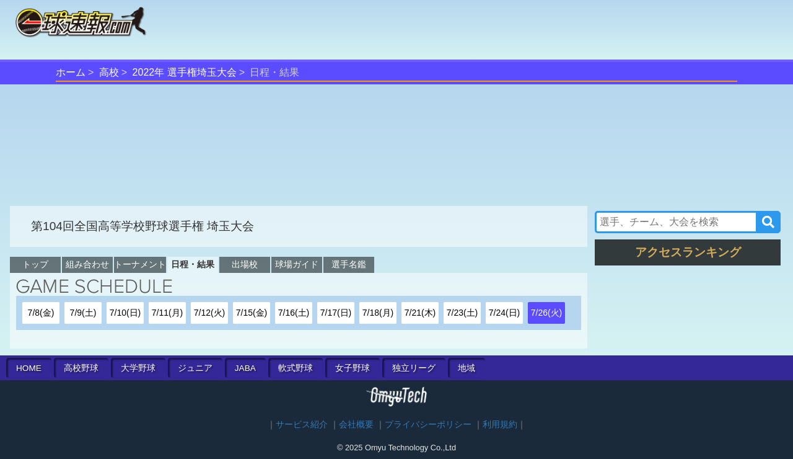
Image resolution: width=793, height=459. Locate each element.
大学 (138, 368)
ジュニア (195, 368)
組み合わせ (87, 264)
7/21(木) (420, 313)
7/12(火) (210, 313)
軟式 (295, 368)
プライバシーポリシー (428, 424)
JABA (245, 368)
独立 (414, 368)
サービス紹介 (302, 424)
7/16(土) (294, 313)
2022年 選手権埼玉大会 (185, 72)
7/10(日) (125, 313)
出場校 (245, 264)
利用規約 (500, 424)
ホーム (70, 72)
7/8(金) (41, 313)
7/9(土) (83, 313)
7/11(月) (167, 313)
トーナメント (140, 264)
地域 (466, 368)
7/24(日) (504, 313)
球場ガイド (296, 264)
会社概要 (356, 424)
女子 (352, 368)
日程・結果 (192, 264)
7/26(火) (547, 313)
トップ (35, 264)
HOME (29, 368)
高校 (109, 72)
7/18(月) (378, 313)
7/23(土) (462, 313)
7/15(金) (252, 313)
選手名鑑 (348, 264)
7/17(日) (336, 313)
